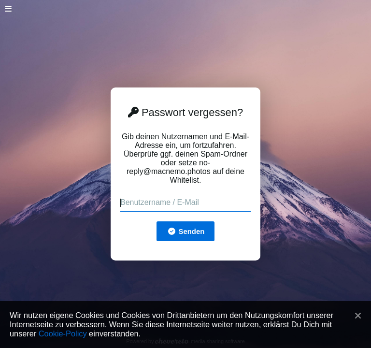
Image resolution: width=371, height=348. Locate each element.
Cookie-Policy (63, 333)
